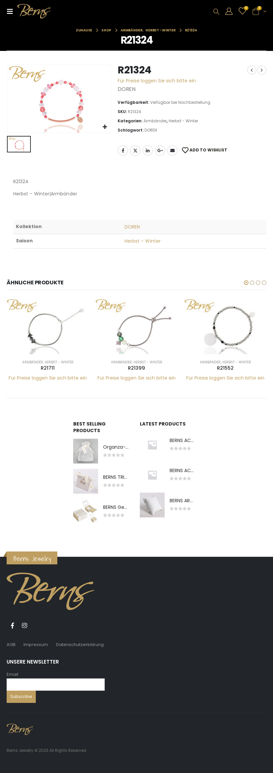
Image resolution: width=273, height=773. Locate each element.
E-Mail (172, 150)
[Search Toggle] (216, 12)
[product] (48, 326)
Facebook (123, 150)
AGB (11, 644)
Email (12, 674)
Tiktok (37, 626)
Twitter (135, 150)
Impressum (36, 644)
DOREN (150, 130)
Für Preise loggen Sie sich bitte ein (157, 80)
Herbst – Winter (143, 241)
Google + (160, 150)
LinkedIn (147, 150)
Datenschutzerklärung (80, 644)
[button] (246, 283)
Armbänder (155, 121)
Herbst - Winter (183, 121)
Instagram (24, 626)
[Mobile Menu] (12, 11)
